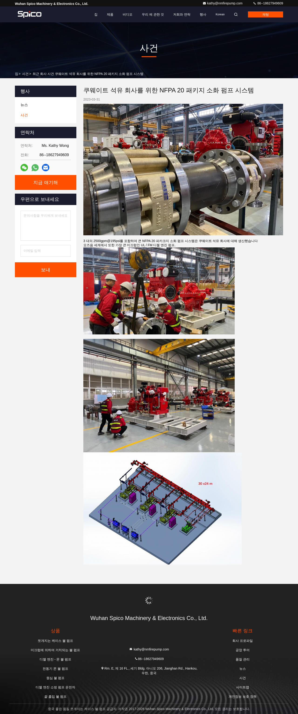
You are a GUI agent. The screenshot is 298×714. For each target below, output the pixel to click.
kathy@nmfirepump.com (223, 3)
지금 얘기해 (45, 182)
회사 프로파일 (242, 641)
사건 (25, 74)
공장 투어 (243, 650)
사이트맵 (242, 687)
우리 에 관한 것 (153, 14)
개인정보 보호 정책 (243, 696)
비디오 (127, 14)
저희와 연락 (181, 14)
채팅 (265, 14)
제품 (110, 14)
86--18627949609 (268, 3)
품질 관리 (243, 659)
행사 (203, 14)
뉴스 (242, 668)
